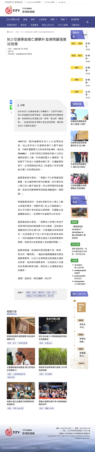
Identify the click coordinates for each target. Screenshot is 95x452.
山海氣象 (43, 19)
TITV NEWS (27, 9)
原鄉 (28, 293)
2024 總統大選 (12, 19)
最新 (33, 19)
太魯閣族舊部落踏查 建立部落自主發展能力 (21, 368)
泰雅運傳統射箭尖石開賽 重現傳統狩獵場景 (87, 81)
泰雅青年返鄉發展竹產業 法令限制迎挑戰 (53, 368)
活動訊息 (76, 24)
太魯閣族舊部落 (19, 374)
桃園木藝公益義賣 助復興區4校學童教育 (20, 403)
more (81, 363)
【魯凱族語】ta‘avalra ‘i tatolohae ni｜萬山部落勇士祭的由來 (79, 232)
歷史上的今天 (48, 24)
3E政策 (41, 293)
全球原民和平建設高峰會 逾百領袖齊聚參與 (87, 93)
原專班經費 (22, 343)
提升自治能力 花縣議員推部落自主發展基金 (53, 337)
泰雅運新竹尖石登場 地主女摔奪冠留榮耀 (87, 69)
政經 (34, 293)
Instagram (62, 2)
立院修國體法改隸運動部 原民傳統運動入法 (79, 188)
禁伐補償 (48, 374)
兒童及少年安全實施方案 (36, 296)
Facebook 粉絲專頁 (34, 2)
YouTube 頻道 (49, 2)
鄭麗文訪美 (49, 408)
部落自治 (48, 343)
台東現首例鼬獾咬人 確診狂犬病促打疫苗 (79, 166)
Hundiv (11, 54)
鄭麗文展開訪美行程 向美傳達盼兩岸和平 (53, 403)
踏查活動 (11, 377)
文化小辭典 (63, 24)
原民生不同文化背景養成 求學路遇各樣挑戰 (87, 45)
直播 (25, 19)
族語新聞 (75, 19)
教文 (14, 343)
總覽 (53, 19)
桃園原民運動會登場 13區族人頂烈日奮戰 (79, 124)
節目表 (24, 24)
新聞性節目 (12, 24)
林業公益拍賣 (18, 408)
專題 (64, 19)
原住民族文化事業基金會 (14, 2)
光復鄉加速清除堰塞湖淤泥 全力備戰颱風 (79, 145)
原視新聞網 (28, 11)
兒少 (54, 293)
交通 (48, 293)
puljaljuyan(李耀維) (24, 54)
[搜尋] (87, 22)
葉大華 (50, 296)
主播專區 (34, 24)
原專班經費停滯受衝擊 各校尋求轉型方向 (21, 337)
